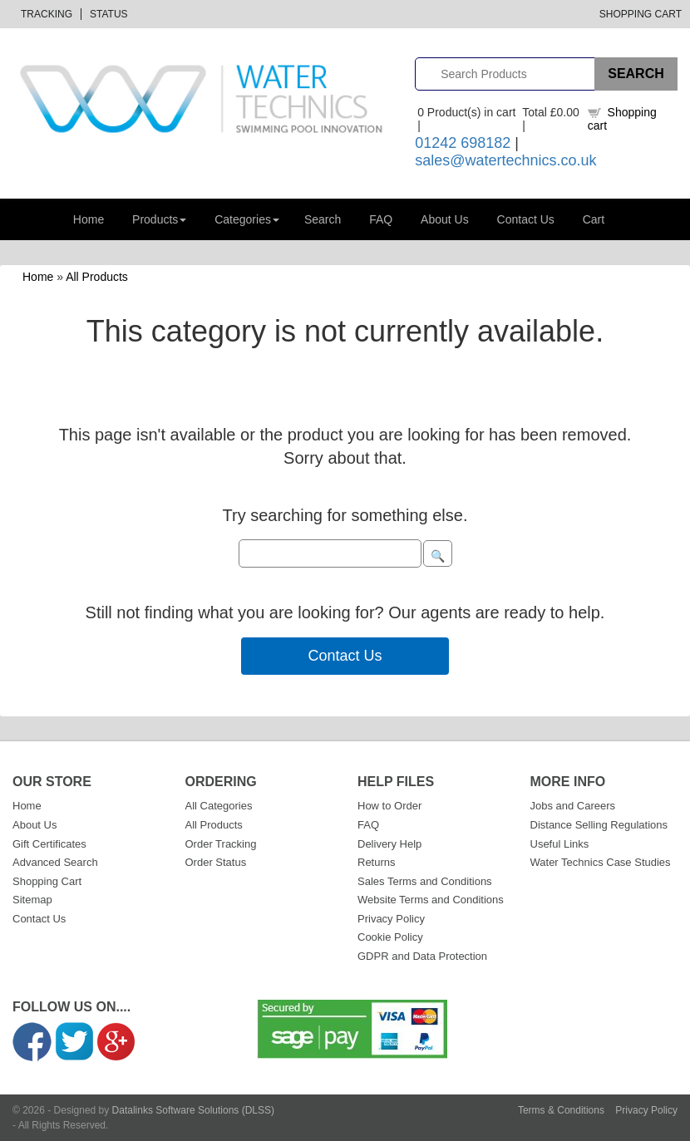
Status (109, 14)
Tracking (46, 14)
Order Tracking (221, 844)
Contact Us (525, 219)
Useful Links (559, 844)
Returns (376, 862)
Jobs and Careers (573, 805)
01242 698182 (462, 143)
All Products (97, 276)
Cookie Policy (390, 937)
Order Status (216, 862)
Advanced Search (55, 862)
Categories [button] (246, 219)
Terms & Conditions (561, 1110)
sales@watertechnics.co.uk (505, 160)
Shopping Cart (640, 14)
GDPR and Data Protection (422, 956)
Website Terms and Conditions (430, 899)
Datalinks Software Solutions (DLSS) (193, 1110)
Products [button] (159, 219)
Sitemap (32, 899)
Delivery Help (389, 844)
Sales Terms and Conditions (424, 881)
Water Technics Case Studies (600, 862)
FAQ (380, 219)
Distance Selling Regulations (599, 825)
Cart (593, 219)
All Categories (219, 805)
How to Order (389, 805)
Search (322, 219)
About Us (445, 219)
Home (88, 219)
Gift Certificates (49, 844)
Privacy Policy (391, 918)
